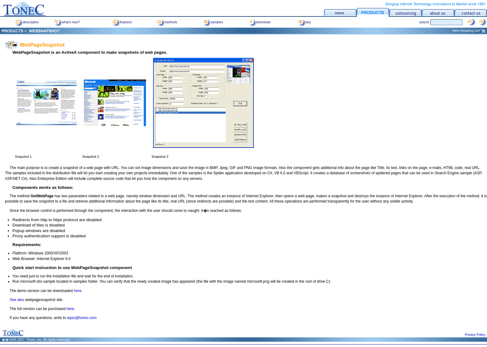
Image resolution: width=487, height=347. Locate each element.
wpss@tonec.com (82, 318)
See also (17, 300)
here (77, 291)
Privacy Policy (475, 334)
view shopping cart (469, 30)
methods (167, 22)
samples (213, 22)
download (259, 22)
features (122, 22)
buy (304, 22)
